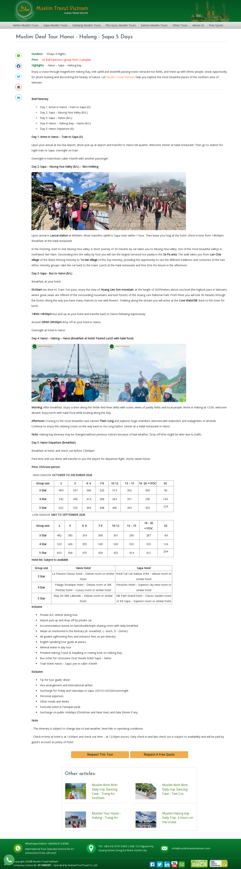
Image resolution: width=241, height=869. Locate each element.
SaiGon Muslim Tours (154, 25)
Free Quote (216, 25)
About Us (198, 25)
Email (182, 863)
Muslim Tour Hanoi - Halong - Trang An (106, 815)
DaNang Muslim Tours (86, 25)
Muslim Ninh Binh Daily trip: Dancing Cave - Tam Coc (175, 789)
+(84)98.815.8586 (59, 843)
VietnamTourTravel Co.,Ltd (82, 865)
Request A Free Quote (159, 755)
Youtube (174, 863)
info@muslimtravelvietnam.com (191, 848)
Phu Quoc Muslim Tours (121, 25)
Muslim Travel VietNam (45, 861)
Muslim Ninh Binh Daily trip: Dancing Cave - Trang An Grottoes (104, 791)
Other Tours (180, 25)
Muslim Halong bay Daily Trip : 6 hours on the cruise (177, 817)
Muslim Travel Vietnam (120, 77)
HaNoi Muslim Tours (26, 25)
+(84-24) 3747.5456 (116, 846)
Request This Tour (100, 755)
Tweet (160, 863)
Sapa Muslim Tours (55, 25)
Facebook (152, 863)
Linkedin (167, 863)
